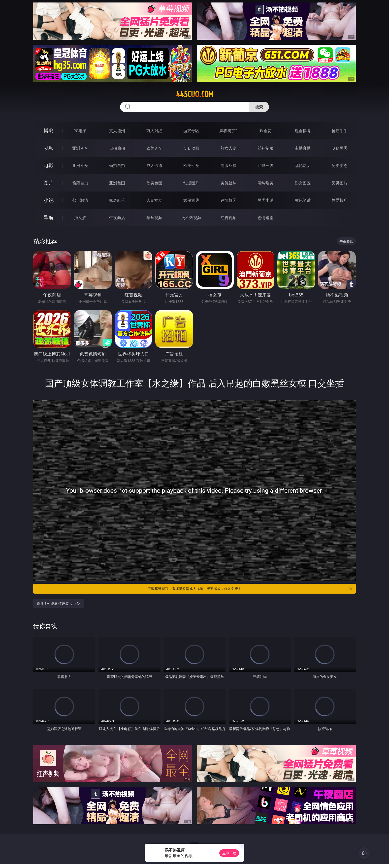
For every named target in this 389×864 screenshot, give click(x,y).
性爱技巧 (340, 200)
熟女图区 (303, 183)
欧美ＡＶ (154, 148)
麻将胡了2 (228, 130)
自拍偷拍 (117, 148)
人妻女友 (154, 200)
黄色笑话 (303, 200)
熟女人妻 (228, 148)
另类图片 (340, 183)
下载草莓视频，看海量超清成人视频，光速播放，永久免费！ (250, 589)
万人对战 (154, 130)
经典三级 (265, 165)
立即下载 (229, 853)
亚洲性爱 (80, 165)
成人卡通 (154, 165)
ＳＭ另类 (340, 148)
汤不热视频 (191, 217)
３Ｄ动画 (191, 148)
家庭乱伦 (117, 200)
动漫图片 (191, 183)
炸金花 (265, 130)
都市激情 (80, 200)
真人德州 (117, 130)
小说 (49, 200)
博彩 (49, 130)
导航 (49, 217)
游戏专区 (191, 130)
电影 (49, 165)
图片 (49, 182)
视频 (49, 148)
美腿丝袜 (228, 183)
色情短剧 (265, 217)
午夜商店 (117, 217)
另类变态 (340, 165)
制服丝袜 (228, 165)
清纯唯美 (265, 183)
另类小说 (265, 200)
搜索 (259, 107)
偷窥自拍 (80, 183)
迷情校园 (228, 200)
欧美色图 (154, 183)
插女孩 (80, 217)
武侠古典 (191, 200)
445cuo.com (194, 94)
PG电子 (80, 130)
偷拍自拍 (117, 165)
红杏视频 (228, 217)
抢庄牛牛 (340, 130)
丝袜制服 (265, 148)
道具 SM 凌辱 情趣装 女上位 (58, 603)
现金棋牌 (303, 130)
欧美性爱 (191, 165)
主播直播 (303, 148)
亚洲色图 (117, 183)
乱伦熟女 (303, 165)
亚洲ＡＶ (80, 148)
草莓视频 (154, 217)
